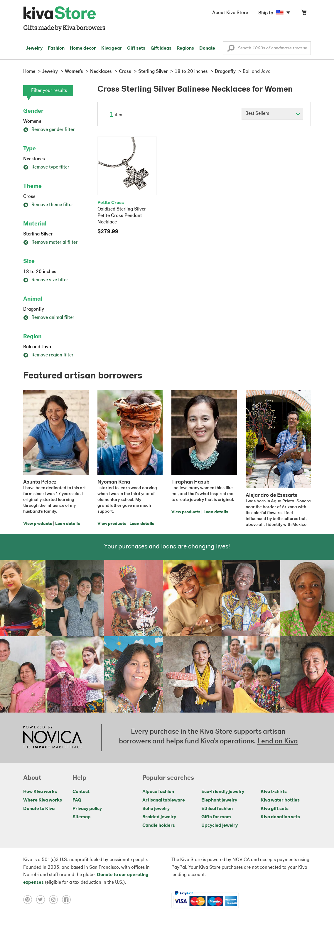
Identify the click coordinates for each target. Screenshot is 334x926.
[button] (231, 49)
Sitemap (81, 817)
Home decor (83, 48)
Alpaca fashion (158, 791)
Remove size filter (45, 280)
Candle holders (158, 825)
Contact (81, 791)
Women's (32, 121)
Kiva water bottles (280, 800)
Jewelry (34, 48)
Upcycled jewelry (219, 825)
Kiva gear (111, 48)
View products (37, 524)
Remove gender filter (49, 129)
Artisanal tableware (163, 800)
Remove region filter (48, 355)
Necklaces (34, 159)
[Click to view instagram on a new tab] (55, 899)
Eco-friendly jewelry (222, 791)
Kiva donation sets (280, 817)
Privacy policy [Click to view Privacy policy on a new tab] (87, 809)
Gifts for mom (216, 817)
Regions (185, 48)
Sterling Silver (38, 234)
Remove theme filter (48, 205)
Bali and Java (37, 347)
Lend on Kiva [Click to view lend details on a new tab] (277, 741)
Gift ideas (161, 48)
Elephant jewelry (219, 800)
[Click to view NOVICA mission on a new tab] (52, 737)
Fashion (56, 48)
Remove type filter (46, 167)
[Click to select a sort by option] (272, 114)
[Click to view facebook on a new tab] (68, 899)
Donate (207, 48)
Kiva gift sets (275, 809)
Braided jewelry (159, 817)
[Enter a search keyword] (267, 48)
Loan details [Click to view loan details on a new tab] (67, 524)
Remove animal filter (48, 317)
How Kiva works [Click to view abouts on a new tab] (40, 791)
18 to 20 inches (39, 272)
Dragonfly (33, 309)
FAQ (76, 800)
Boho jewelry (156, 809)
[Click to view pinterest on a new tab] (29, 899)
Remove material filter (50, 242)
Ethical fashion (217, 809)
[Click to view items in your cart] (304, 13)
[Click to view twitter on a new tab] (42, 899)
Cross (29, 196)
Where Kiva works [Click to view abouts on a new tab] (42, 800)
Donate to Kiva (39, 809)
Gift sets (136, 48)
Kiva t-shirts (274, 791)
